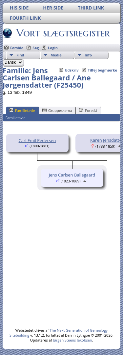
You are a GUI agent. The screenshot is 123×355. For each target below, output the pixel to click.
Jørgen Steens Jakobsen (72, 340)
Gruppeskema (57, 110)
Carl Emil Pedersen (37, 140)
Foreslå (88, 110)
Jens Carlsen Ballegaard (72, 175)
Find (20, 54)
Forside (16, 47)
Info (88, 54)
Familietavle (22, 110)
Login (53, 47)
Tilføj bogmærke (102, 70)
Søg (35, 47)
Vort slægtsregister (62, 32)
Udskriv (71, 70)
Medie (56, 54)
